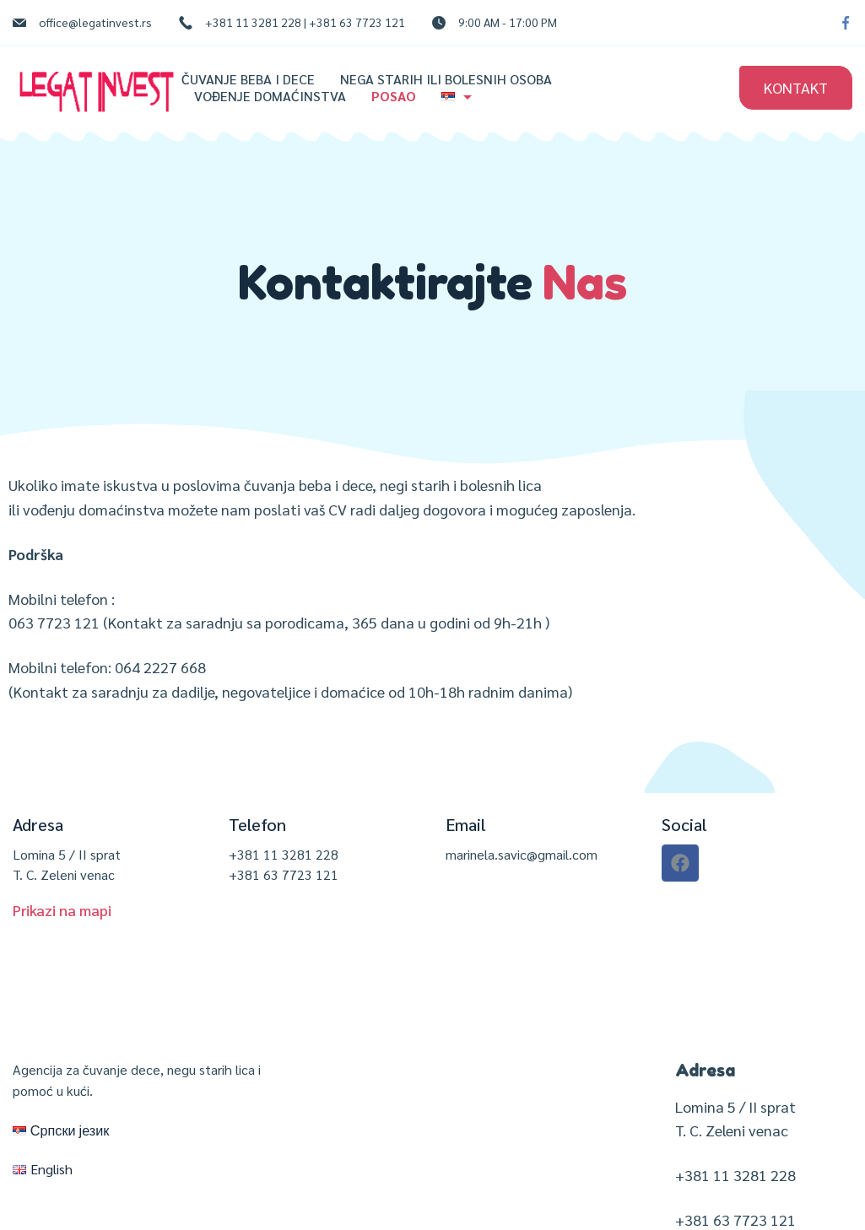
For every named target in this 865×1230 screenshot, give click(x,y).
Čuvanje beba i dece (248, 79)
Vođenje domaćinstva (270, 96)
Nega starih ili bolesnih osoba (446, 79)
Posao (393, 96)
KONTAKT (796, 87)
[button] (62, 910)
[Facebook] (845, 23)
